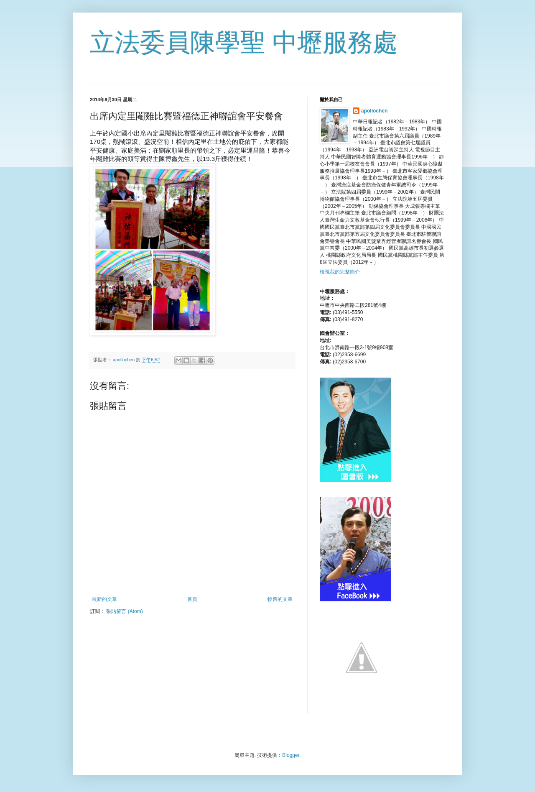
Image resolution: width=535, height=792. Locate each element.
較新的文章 (104, 599)
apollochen (374, 111)
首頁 (192, 599)
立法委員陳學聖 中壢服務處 (244, 42)
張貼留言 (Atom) (124, 611)
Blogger (290, 755)
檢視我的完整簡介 (340, 272)
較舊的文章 (280, 599)
